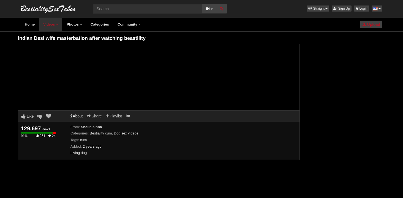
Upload (371, 24)
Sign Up (341, 8)
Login (361, 8)
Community (129, 24)
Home (30, 24)
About (76, 116)
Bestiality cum (101, 133)
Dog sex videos (126, 133)
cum (83, 140)
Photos (74, 24)
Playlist (114, 116)
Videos (50, 24)
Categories (100, 24)
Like (27, 116)
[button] (318, 9)
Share (94, 116)
